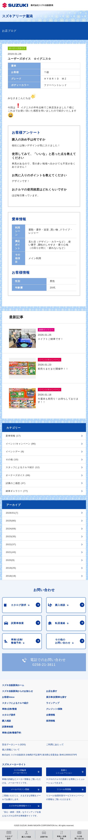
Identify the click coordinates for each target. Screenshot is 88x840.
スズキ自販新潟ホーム (13, 685)
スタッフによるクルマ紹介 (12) (23, 467)
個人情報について (11, 749)
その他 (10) (12, 459)
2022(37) (11, 544)
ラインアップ (52, 703)
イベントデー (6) (15, 451)
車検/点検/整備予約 (11, 732)
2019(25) (11, 568)
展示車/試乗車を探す (56, 697)
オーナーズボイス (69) (18, 475)
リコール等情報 (64, 789)
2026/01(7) (12, 513)
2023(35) (11, 536)
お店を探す (51, 691)
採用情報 (50, 721)
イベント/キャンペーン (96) (21, 443)
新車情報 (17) (13, 435)
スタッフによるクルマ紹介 (15, 703)
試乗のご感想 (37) (15, 483)
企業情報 (50, 715)
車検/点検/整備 (9, 709)
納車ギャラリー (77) (17, 491)
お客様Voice (8, 697)
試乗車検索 (7, 726)
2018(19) (11, 576)
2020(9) (10, 560)
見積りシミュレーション (64, 771)
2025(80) (11, 520)
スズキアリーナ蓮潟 (17, 16)
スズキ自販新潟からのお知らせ (17, 691)
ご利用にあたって (55, 744)
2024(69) (11, 528)
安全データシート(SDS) (14, 744)
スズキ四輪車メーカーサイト (20, 771)
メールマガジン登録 (20, 789)
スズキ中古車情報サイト (20, 806)
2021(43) (11, 552)
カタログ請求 (8, 715)
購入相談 (6, 721)
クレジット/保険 (54, 709)
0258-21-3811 (44, 664)
